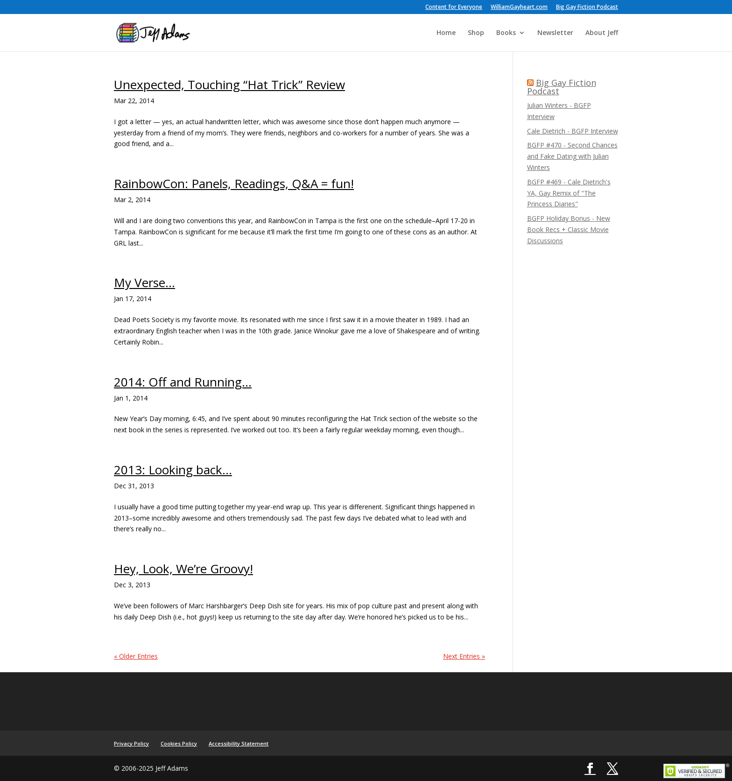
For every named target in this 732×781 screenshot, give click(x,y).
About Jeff (601, 33)
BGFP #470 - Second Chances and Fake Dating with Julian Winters (572, 156)
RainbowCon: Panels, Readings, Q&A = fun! (234, 183)
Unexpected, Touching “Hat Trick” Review (229, 84)
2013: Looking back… (173, 469)
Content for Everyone (453, 7)
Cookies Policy (179, 743)
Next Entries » (464, 656)
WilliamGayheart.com (519, 7)
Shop (476, 33)
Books (506, 33)
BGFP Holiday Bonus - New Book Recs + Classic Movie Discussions (568, 229)
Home (446, 33)
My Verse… (144, 282)
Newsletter (555, 33)
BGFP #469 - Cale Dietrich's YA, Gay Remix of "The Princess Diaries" (569, 193)
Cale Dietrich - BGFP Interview (572, 131)
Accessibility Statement (238, 743)
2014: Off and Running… (183, 381)
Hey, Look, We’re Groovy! (183, 568)
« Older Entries (136, 656)
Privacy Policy (131, 743)
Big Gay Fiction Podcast (587, 7)
